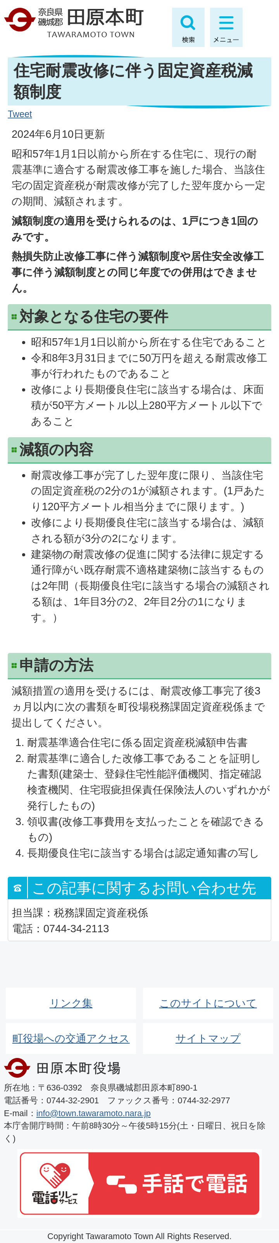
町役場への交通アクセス (71, 1038)
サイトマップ (208, 1038)
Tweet (20, 114)
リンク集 (71, 1003)
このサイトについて (208, 1003)
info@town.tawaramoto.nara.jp (93, 1113)
